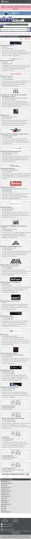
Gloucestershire (5, 491)
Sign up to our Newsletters (8, 529)
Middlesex (4, 502)
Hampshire (4, 493)
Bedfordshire (4, 481)
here (24, 7)
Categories (5, 521)
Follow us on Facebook (8, 524)
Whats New (15, 519)
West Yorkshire (5, 512)
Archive (26, 24)
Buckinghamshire (5, 483)
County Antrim (5, 487)
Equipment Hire (17, 24)
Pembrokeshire (5, 504)
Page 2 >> (28, 476)
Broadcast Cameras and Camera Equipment (13, 33)
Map (26, 39)
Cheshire (3, 485)
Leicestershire (4, 496)
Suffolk (3, 506)
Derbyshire (4, 489)
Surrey (2, 508)
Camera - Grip (27, 33)
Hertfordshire (4, 495)
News (1, 26)
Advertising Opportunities (15, 521)
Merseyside (4, 500)
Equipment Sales (9, 24)
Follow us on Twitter (7, 526)
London (3, 498)
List (29, 39)
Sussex (3, 510)
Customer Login (5, 520)
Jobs (23, 24)
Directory (2, 24)
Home (1, 33)
